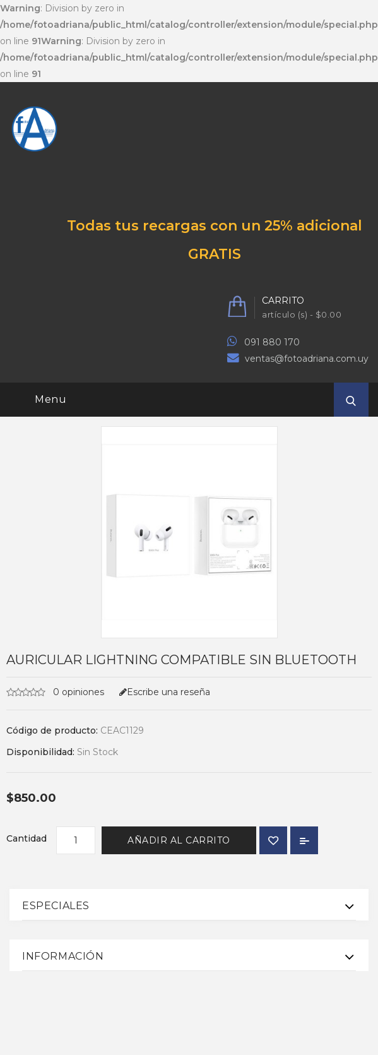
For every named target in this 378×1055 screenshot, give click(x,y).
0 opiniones (77, 692)
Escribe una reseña (164, 692)
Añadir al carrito (178, 840)
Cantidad (26, 838)
